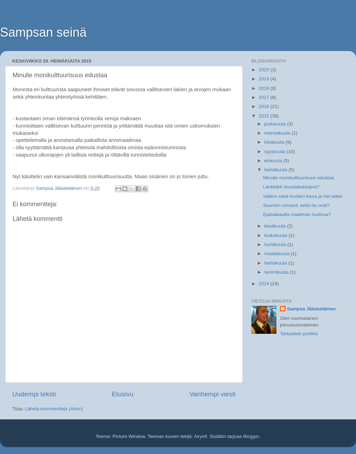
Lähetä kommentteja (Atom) (54, 408)
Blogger (251, 436)
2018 (264, 88)
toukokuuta (276, 235)
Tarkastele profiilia (299, 333)
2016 (264, 106)
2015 (264, 115)
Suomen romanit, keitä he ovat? (296, 205)
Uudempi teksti (34, 394)
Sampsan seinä (43, 32)
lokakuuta (275, 142)
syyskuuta (275, 151)
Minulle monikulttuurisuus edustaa (298, 177)
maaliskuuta (277, 253)
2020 (264, 69)
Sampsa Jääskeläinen (311, 308)
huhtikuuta (275, 244)
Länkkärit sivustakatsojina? (291, 186)
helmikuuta (276, 263)
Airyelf (200, 436)
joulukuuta (275, 124)
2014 (264, 283)
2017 (264, 97)
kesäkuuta (275, 226)
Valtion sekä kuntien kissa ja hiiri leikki (302, 196)
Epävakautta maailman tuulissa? (297, 214)
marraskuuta (278, 133)
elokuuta (273, 160)
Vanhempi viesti (213, 394)
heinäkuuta (276, 169)
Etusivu (123, 394)
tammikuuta (277, 272)
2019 (264, 78)
